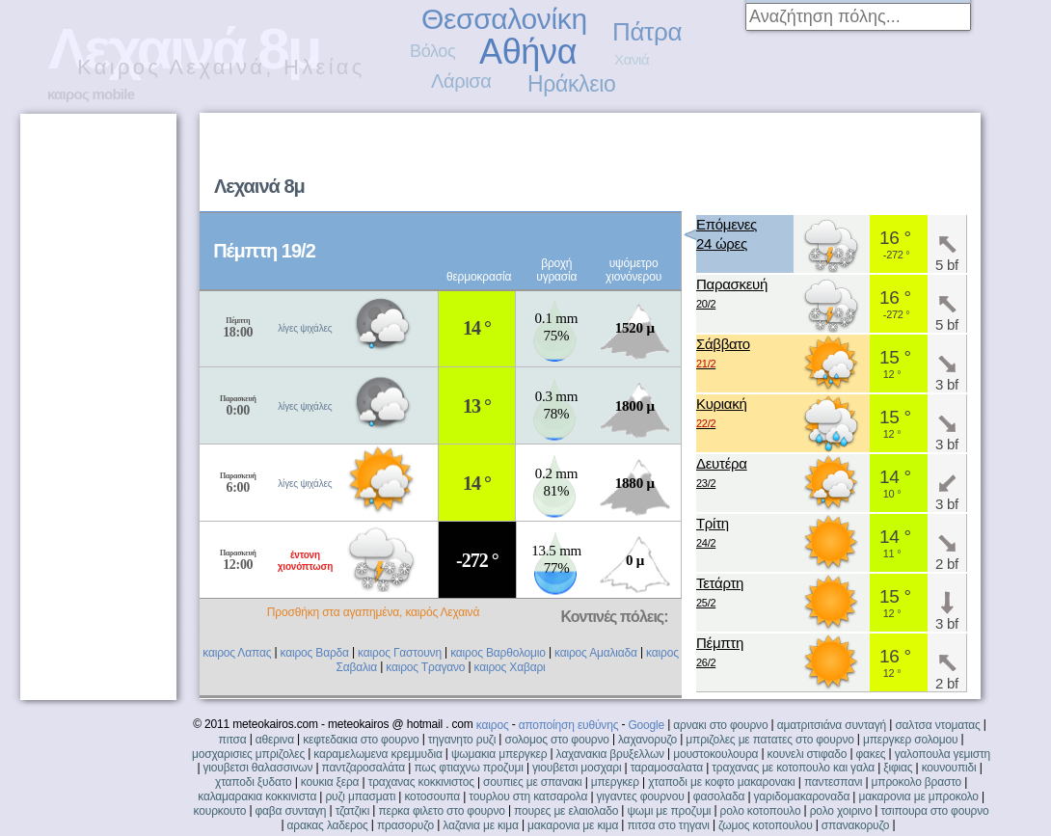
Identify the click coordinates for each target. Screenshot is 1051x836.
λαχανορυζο (647, 739)
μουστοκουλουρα (715, 754)
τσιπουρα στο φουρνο (934, 811)
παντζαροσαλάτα (363, 767)
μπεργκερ (615, 782)
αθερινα (275, 739)
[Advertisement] (97, 407)
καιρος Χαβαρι (510, 667)
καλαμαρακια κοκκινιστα (257, 796)
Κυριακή (721, 414)
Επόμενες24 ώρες (726, 234)
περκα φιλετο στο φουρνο (441, 811)
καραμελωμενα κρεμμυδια (377, 754)
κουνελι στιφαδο (808, 754)
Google (646, 725)
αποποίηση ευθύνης (569, 725)
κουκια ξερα (330, 782)
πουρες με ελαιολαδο (566, 811)
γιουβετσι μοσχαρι (576, 767)
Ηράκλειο (571, 83)
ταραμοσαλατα (667, 767)
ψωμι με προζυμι (669, 811)
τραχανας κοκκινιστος (421, 782)
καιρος (492, 725)
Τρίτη (712, 534)
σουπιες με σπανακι (532, 782)
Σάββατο (723, 354)
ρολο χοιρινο (841, 811)
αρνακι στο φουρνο (720, 725)
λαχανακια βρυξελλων (610, 754)
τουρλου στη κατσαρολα (528, 796)
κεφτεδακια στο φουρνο (360, 739)
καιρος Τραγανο (425, 667)
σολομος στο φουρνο (556, 739)
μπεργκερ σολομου (910, 739)
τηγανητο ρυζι (462, 739)
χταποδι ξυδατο (253, 782)
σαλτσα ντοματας (937, 725)
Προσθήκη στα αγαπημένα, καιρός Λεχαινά (373, 612)
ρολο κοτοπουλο (760, 811)
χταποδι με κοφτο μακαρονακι (721, 782)
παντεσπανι (833, 782)
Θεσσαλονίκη (504, 19)
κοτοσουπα (432, 796)
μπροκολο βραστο (916, 782)
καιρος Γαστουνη (400, 653)
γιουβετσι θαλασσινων (257, 767)
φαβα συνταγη (290, 811)
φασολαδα (719, 796)
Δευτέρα (721, 474)
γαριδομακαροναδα (802, 796)
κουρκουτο (220, 811)
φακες (870, 754)
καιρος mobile (90, 94)
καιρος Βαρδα (315, 653)
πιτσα (233, 739)
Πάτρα (647, 31)
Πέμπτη (719, 653)
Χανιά (631, 59)
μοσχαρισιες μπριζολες (248, 754)
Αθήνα (528, 51)
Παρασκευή (732, 294)
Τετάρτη (719, 593)
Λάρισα (461, 81)
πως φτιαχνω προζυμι (468, 767)
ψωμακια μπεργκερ (499, 754)
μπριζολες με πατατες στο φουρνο (769, 739)
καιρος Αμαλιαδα (595, 653)
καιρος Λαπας (236, 653)
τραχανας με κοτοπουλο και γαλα (793, 767)
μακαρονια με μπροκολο (918, 796)
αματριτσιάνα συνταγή (831, 725)
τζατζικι (353, 811)
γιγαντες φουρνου (641, 796)
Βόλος (432, 51)
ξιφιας (897, 767)
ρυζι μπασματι (360, 796)
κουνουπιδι (949, 767)
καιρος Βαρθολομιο (498, 653)
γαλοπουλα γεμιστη (942, 754)
